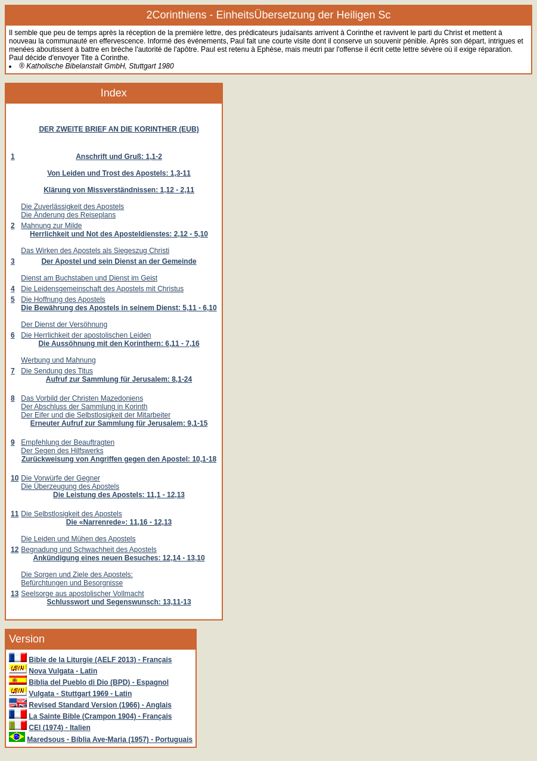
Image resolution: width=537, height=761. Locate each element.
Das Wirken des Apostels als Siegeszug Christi (95, 251)
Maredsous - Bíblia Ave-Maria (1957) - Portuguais (110, 739)
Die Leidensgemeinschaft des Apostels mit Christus (102, 289)
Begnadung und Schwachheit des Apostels (89, 549)
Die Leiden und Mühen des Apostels (78, 539)
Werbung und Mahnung (58, 360)
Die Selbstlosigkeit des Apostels (71, 514)
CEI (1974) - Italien (59, 727)
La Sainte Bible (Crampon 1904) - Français (100, 716)
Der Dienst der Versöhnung (64, 324)
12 (14, 549)
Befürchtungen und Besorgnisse (72, 583)
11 (14, 514)
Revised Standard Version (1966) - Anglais (100, 705)
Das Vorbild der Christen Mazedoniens (82, 398)
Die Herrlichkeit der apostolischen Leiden (86, 335)
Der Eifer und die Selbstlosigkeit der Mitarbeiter (95, 415)
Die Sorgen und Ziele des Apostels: (76, 574)
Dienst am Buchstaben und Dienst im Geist (89, 278)
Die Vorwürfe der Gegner (60, 478)
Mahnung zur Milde (51, 226)
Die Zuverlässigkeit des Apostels (72, 206)
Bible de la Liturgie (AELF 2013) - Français (100, 660)
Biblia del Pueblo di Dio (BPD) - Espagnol (99, 682)
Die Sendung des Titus (57, 371)
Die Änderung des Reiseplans (68, 215)
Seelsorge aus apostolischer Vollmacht (82, 594)
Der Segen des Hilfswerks (62, 451)
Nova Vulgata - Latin (63, 671)
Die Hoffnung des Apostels (63, 299)
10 (14, 478)
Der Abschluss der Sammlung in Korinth (84, 407)
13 (14, 594)
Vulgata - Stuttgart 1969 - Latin (80, 694)
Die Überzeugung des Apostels (70, 486)
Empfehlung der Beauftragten (67, 442)
